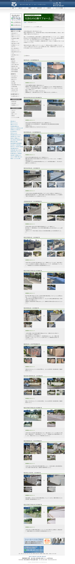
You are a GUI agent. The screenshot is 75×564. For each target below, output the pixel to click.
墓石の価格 (21, 146)
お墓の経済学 (14, 103)
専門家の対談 (14, 101)
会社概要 (50, 0)
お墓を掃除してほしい (15, 54)
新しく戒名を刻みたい (15, 48)
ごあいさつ (13, 110)
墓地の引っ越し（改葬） (16, 68)
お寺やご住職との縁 (15, 64)
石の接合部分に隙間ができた (15, 126)
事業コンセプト (20, 156)
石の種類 (13, 81)
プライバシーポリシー (56, 0)
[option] (32, 67)
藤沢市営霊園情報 (15, 71)
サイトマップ (62, 0)
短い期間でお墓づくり (15, 96)
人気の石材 (17, 146)
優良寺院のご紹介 (15, 66)
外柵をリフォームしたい (16, 36)
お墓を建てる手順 (13, 151)
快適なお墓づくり (15, 33)
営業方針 (13, 115)
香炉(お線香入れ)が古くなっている (16, 134)
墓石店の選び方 (14, 77)
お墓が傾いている (15, 41)
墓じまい (13, 56)
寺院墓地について (15, 62)
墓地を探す (13, 61)
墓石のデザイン (14, 79)
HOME (25, 22)
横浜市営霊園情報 (15, 69)
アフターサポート (15, 91)
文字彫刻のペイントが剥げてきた (15, 129)
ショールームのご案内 (15, 117)
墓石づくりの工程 (15, 88)
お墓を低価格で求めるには (16, 84)
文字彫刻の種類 (14, 86)
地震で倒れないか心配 (15, 43)
